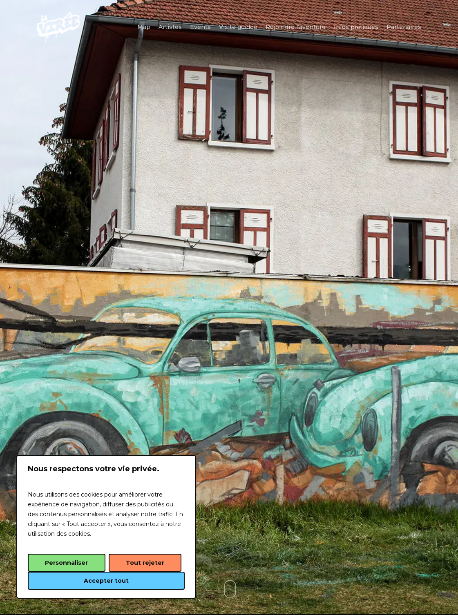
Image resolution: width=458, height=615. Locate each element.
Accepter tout (106, 580)
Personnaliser (66, 562)
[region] (106, 527)
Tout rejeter (145, 562)
